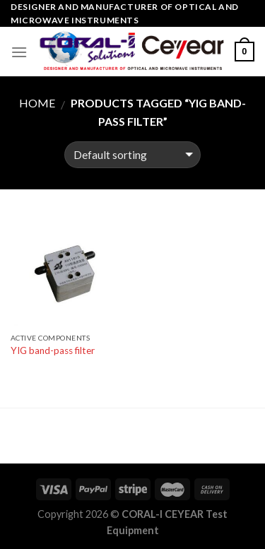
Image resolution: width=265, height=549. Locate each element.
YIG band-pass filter (53, 350)
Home (37, 103)
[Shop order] (132, 155)
